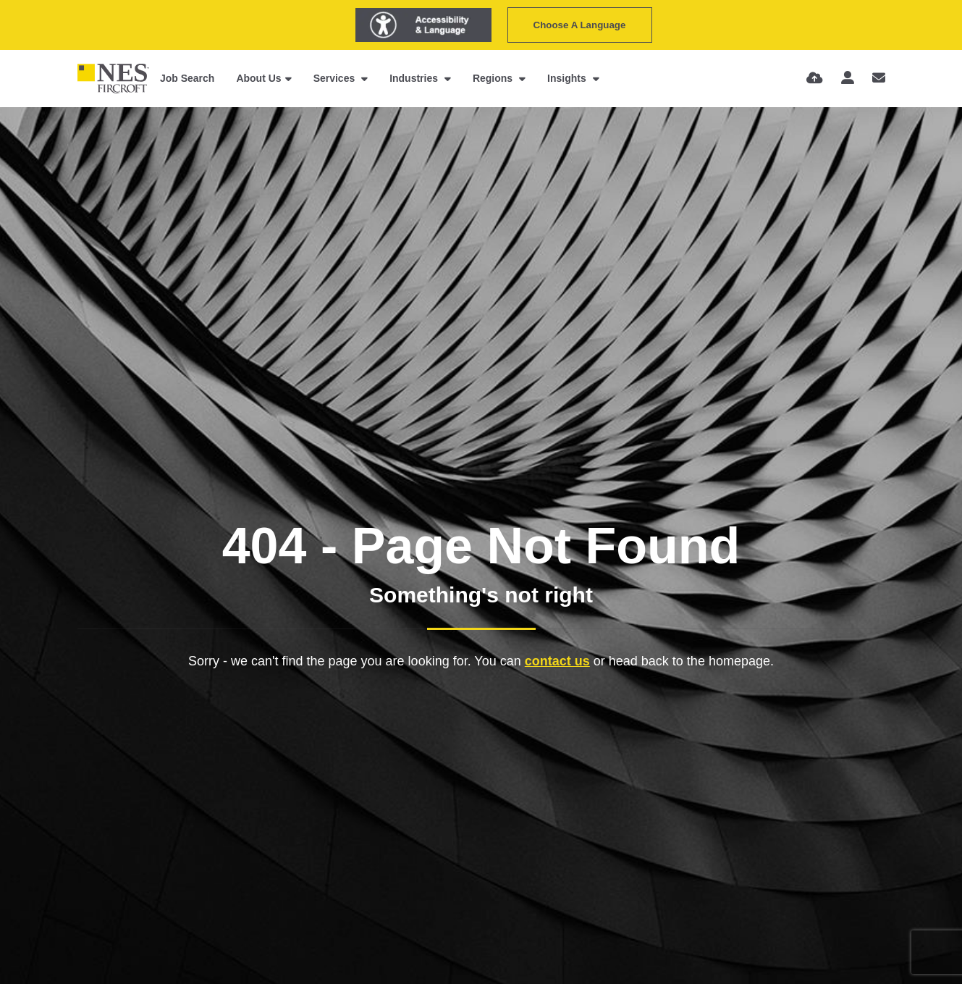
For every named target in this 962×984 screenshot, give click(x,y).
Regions (494, 78)
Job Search (187, 78)
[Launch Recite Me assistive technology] (423, 25)
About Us (258, 78)
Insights (568, 78)
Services (335, 78)
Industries (415, 78)
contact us (557, 661)
